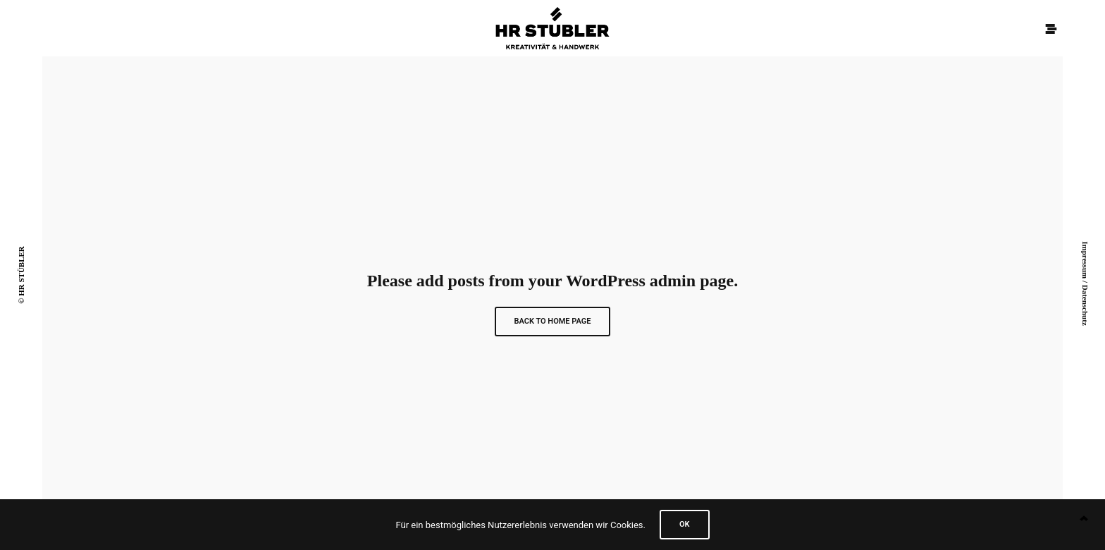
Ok (684, 524)
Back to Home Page (552, 321)
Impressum (1085, 260)
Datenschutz (1085, 305)
